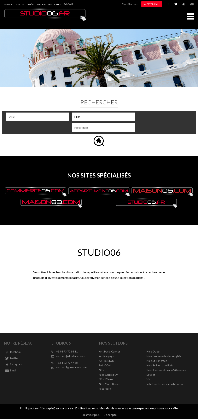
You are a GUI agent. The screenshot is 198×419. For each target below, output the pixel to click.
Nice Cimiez (106, 379)
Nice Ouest (153, 351)
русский (68, 4)
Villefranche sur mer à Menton (165, 384)
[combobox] (37, 117)
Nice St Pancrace (157, 360)
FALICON (105, 365)
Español (30, 4)
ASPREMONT (107, 360)
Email (192, 4)
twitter (176, 4)
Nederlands (54, 4)
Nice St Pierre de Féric (160, 365)
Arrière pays (106, 356)
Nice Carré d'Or (108, 374)
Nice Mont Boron (109, 384)
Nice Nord (105, 388)
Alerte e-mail (151, 4)
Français (8, 4)
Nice (101, 370)
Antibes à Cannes (109, 351)
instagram (184, 4)
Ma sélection (129, 4)
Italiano (41, 4)
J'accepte (110, 414)
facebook (168, 4)
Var (149, 379)
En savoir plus (91, 414)
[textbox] (38, 116)
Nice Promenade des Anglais (164, 356)
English (20, 4)
